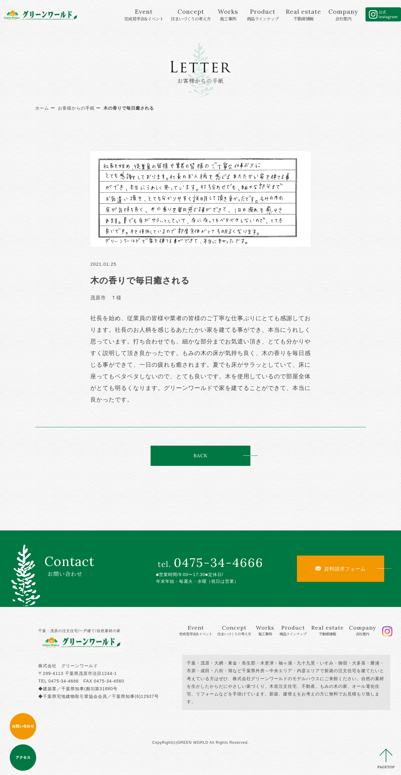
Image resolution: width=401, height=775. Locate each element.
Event (143, 14)
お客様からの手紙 (76, 108)
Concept (191, 14)
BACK (200, 455)
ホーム (42, 108)
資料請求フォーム (340, 569)
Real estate (303, 14)
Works (228, 14)
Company (343, 14)
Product (263, 14)
